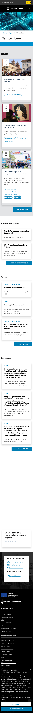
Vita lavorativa (5, 650)
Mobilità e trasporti (6, 664)
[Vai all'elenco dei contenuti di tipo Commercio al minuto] (10, 189)
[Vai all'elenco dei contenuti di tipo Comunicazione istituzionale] (12, 195)
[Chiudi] (30, 669)
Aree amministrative (7, 621)
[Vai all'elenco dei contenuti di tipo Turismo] (8, 95)
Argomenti (12, 33)
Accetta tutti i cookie (16, 709)
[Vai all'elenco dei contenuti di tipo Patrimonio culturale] (10, 138)
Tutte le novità (22, 209)
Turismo (3, 661)
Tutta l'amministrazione (19, 263)
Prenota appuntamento (15, 572)
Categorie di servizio (8, 639)
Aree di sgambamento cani (14, 304)
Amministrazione (7, 613)
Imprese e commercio (7, 653)
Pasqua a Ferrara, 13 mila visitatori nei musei (16, 80)
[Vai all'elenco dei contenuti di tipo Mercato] (8, 197)
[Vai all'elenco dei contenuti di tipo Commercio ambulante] (10, 192)
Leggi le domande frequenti (16, 566)
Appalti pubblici (5, 656)
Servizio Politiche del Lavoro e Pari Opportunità (16, 232)
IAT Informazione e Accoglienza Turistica (15, 246)
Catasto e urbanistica (7, 659)
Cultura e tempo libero (7, 647)
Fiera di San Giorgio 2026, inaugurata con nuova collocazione (16, 173)
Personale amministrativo (8, 632)
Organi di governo (6, 618)
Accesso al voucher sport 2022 (15, 287)
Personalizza (16, 704)
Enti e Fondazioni (6, 627)
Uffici (2, 624)
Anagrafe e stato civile (7, 645)
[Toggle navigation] (3, 8)
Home (5, 33)
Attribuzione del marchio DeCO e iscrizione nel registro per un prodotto (16, 326)
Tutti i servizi (23, 344)
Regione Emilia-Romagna (7, 2)
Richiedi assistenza (13, 569)
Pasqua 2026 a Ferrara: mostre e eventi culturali (15, 126)
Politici (3, 630)
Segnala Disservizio (14, 580)
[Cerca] (30, 8)
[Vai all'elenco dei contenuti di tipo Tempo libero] (17, 95)
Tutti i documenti (22, 449)
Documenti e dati (6, 635)
